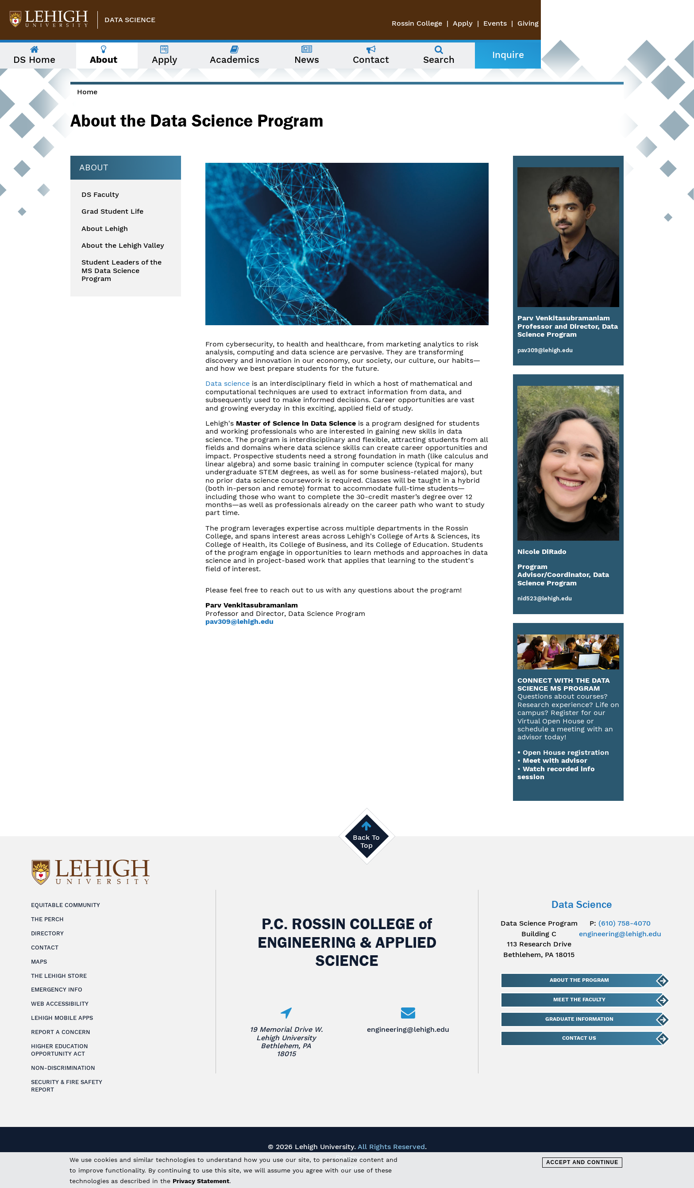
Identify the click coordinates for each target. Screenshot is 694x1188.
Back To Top (366, 841)
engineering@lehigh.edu (408, 1029)
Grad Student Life (112, 211)
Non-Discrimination (63, 1068)
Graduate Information (579, 1019)
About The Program (579, 980)
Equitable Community (65, 905)
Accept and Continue (582, 1162)
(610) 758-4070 (624, 923)
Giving (681, 23)
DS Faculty (100, 195)
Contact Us (579, 1038)
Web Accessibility (60, 1003)
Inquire (596, 55)
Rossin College (570, 23)
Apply (616, 23)
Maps (39, 961)
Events (648, 23)
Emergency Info (56, 989)
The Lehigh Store (59, 976)
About (93, 167)
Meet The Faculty (579, 999)
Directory (47, 933)
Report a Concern (60, 1032)
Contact (44, 947)
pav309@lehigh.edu (239, 621)
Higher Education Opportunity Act (59, 1050)
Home (87, 92)
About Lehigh (104, 229)
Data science (227, 383)
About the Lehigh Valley (122, 246)
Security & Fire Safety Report (66, 1086)
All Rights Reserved (391, 1146)
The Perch (47, 919)
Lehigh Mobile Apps (62, 1018)
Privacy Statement (201, 1180)
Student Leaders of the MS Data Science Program (121, 270)
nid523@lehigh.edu (544, 598)
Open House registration (566, 752)
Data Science (129, 19)
